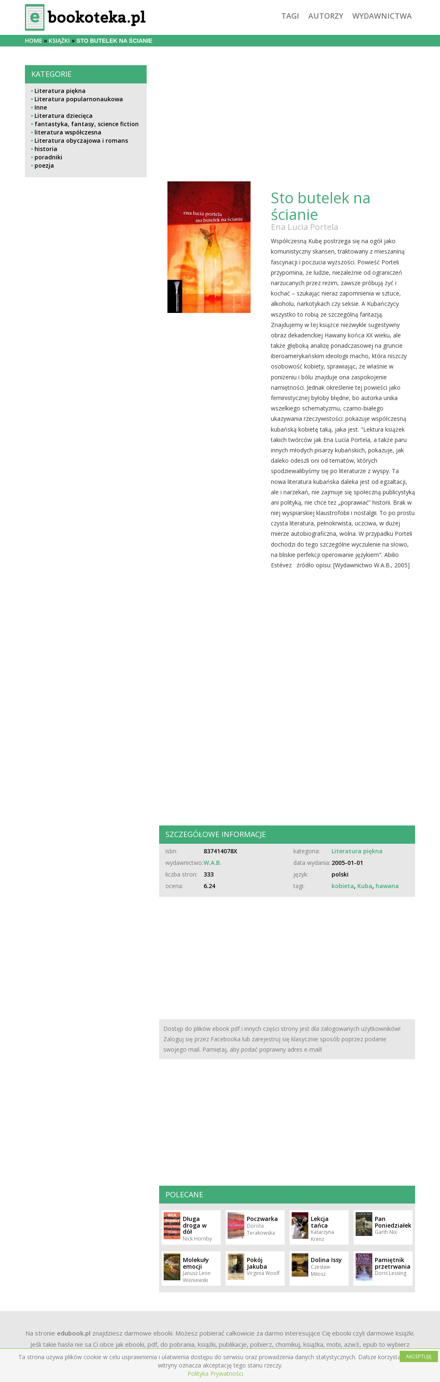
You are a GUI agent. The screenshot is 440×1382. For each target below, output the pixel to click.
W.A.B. (212, 863)
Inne (40, 107)
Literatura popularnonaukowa (78, 99)
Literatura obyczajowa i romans (81, 140)
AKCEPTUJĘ (419, 1356)
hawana (387, 886)
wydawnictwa (382, 16)
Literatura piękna (60, 91)
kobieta (343, 886)
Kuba (364, 886)
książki (59, 40)
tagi (290, 16)
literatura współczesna (67, 132)
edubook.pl (74, 1333)
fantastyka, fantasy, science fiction (86, 124)
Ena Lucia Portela (304, 226)
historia (45, 149)
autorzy (325, 16)
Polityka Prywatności (215, 1373)
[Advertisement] (86, 479)
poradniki (48, 157)
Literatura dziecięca (63, 116)
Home (33, 40)
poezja (44, 165)
